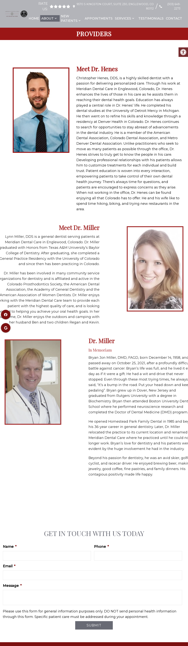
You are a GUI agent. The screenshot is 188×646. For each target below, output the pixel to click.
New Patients (69, 18)
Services (123, 18)
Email (9, 566)
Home (34, 18)
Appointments (99, 18)
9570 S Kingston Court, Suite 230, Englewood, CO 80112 (114, 6)
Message (12, 586)
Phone (101, 547)
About (47, 18)
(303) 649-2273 (173, 6)
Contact (174, 18)
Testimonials (151, 18)
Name (9, 547)
